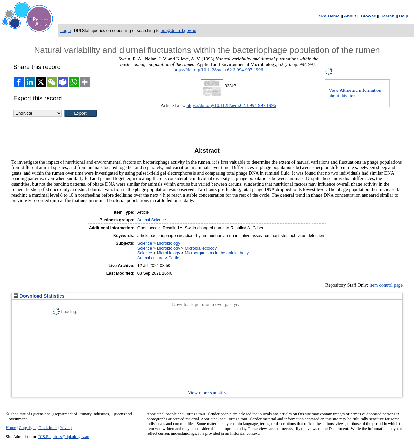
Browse (368, 16)
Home (11, 427)
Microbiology (168, 243)
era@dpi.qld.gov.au (178, 30)
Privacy (66, 427)
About (350, 16)
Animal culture (150, 257)
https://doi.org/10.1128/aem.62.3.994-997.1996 (218, 69)
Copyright (27, 427)
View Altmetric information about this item (355, 93)
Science (144, 243)
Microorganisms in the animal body (217, 252)
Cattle (173, 257)
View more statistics (207, 392)
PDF (229, 81)
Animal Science (151, 220)
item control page (386, 285)
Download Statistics (39, 296)
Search (387, 16)
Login (65, 30)
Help (403, 16)
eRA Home (328, 16)
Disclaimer (47, 427)
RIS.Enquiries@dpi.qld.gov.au (63, 436)
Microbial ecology (201, 248)
